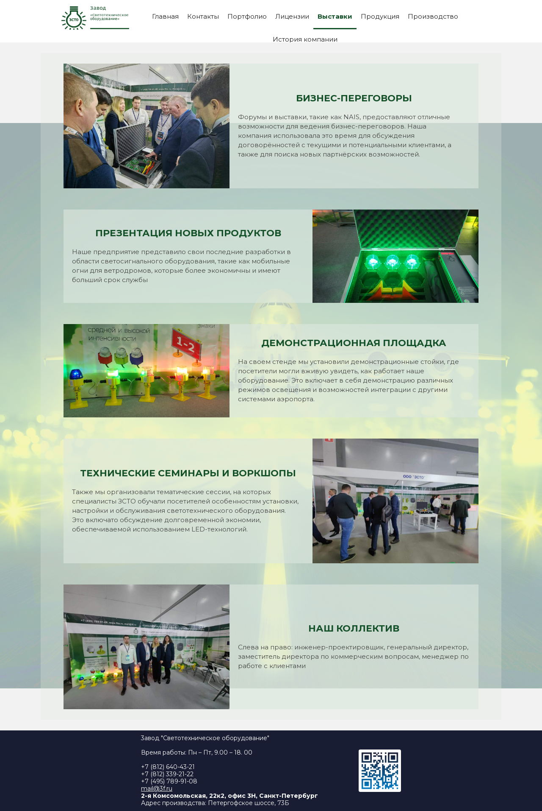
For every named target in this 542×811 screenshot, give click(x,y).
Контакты (203, 16)
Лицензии (292, 16)
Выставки (335, 16)
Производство (433, 16)
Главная (165, 16)
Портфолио (247, 16)
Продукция (380, 16)
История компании (305, 39)
